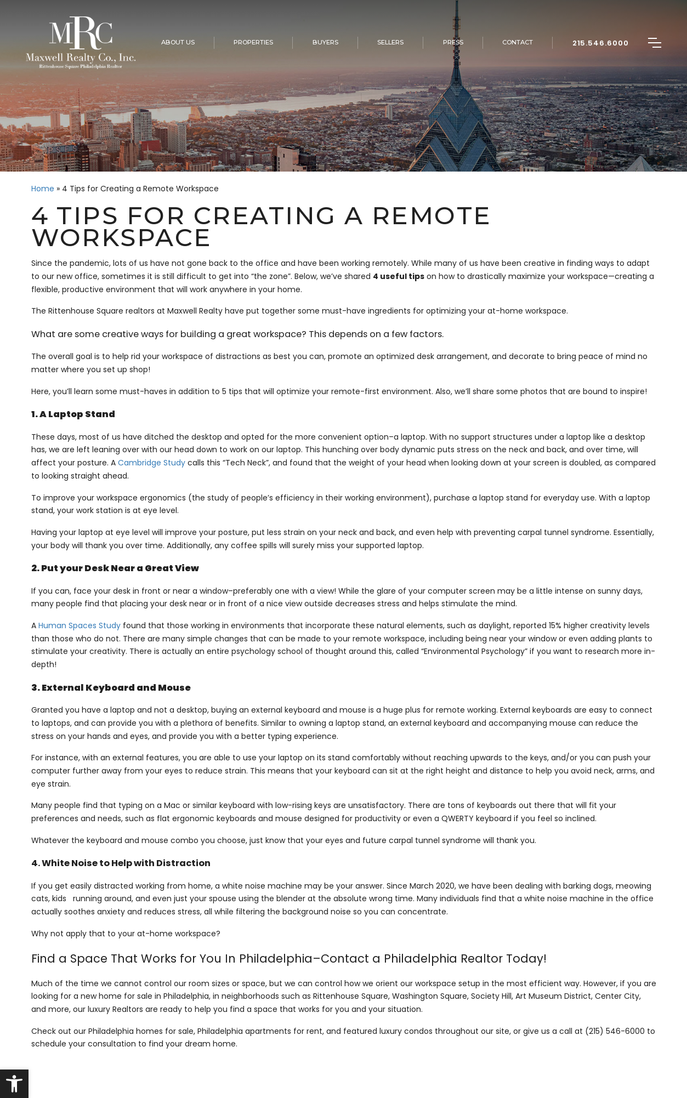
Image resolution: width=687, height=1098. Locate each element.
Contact (517, 42)
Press (453, 42)
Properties (253, 42)
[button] (14, 1083)
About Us (178, 42)
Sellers (390, 42)
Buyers (325, 42)
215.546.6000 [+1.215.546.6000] (600, 43)
